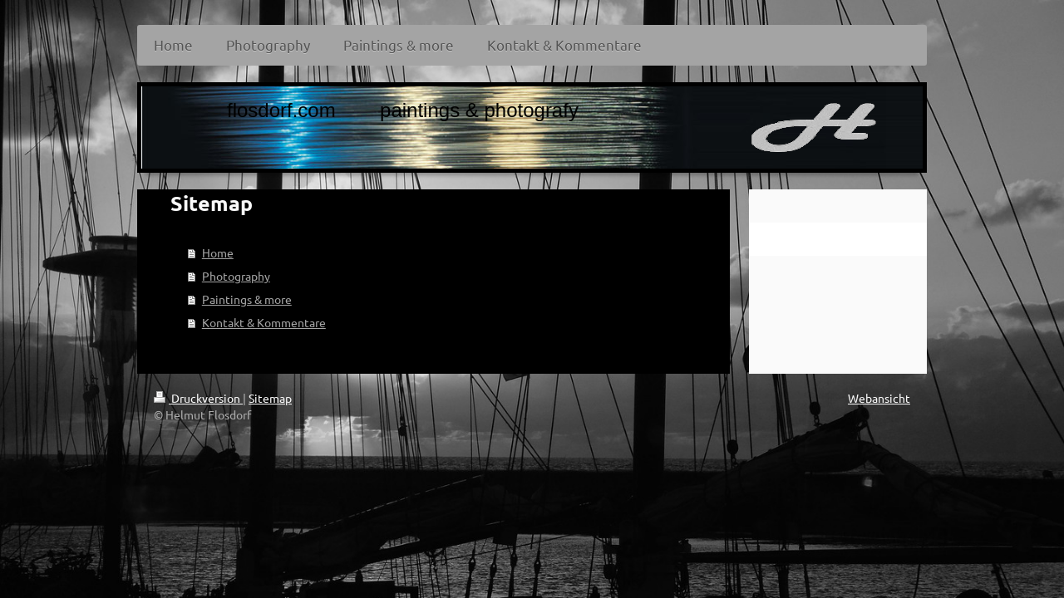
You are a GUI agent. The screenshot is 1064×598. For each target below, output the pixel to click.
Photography (236, 275)
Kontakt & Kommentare (264, 322)
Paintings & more (247, 299)
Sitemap (270, 397)
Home (218, 252)
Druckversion (198, 397)
